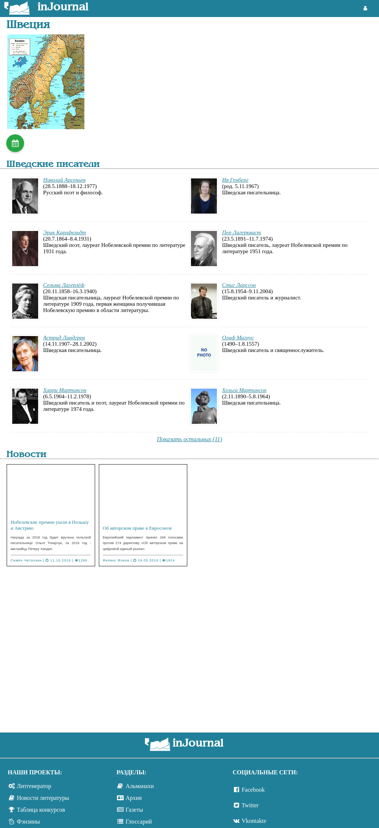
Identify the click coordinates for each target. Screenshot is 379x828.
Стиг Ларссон (239, 285)
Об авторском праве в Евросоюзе (137, 528)
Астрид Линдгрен (64, 338)
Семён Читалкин (26, 560)
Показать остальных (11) (189, 439)
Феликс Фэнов (116, 560)
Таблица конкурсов (41, 810)
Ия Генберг (235, 180)
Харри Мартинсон (65, 390)
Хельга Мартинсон (244, 390)
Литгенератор (34, 786)
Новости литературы (43, 798)
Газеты (134, 810)
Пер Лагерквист (241, 232)
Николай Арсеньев (64, 180)
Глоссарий (138, 821)
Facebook (253, 790)
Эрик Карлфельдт (64, 232)
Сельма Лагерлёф (64, 285)
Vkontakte (254, 821)
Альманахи (139, 786)
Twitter (250, 805)
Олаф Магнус (238, 338)
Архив (133, 798)
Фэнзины (28, 821)
